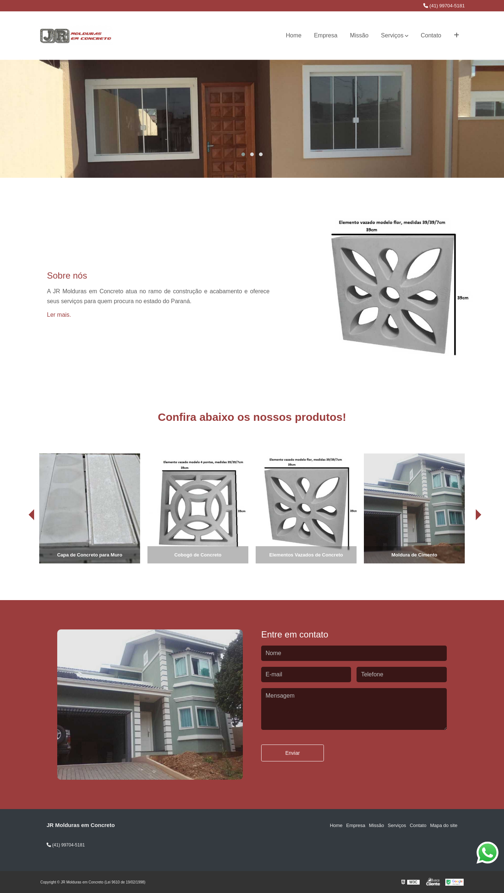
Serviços (392, 35)
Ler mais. (59, 315)
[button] (243, 154)
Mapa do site (443, 825)
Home (294, 35)
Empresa (325, 35)
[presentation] (21, 543)
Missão (359, 35)
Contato (431, 35)
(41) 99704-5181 (444, 5)
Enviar (292, 753)
